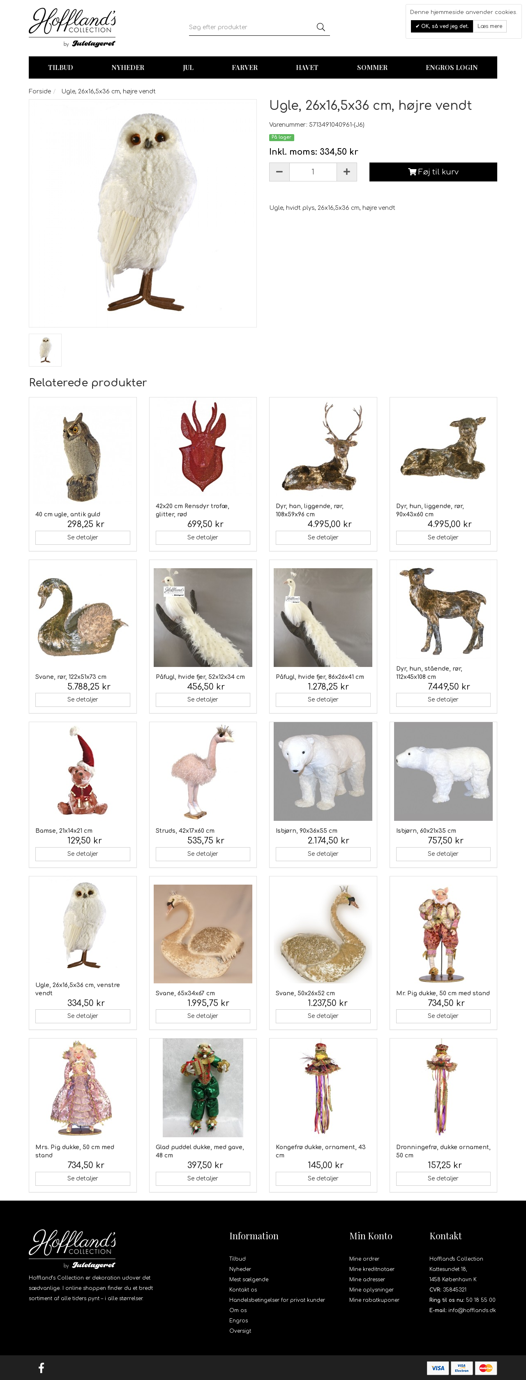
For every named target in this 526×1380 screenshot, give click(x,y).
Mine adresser (367, 1279)
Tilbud (237, 1259)
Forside (40, 91)
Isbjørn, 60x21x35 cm (426, 831)
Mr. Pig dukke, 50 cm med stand (443, 993)
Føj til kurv (433, 172)
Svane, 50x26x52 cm (305, 993)
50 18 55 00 (481, 1300)
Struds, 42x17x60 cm (185, 831)
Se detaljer (82, 537)
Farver (245, 67)
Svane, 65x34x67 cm (185, 993)
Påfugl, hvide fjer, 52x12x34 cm (200, 677)
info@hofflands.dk (472, 1310)
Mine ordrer (364, 1259)
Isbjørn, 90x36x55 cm (306, 831)
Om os (238, 1310)
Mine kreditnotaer (371, 1269)
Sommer (372, 67)
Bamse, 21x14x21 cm (63, 831)
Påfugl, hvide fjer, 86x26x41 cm (320, 677)
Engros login (452, 67)
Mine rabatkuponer (374, 1300)
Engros (238, 1321)
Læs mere (490, 26)
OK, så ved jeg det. (444, 26)
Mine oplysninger (371, 1290)
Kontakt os (243, 1290)
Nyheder (127, 67)
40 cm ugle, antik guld (67, 514)
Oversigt (240, 1331)
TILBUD (60, 67)
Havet (307, 67)
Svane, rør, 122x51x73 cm (70, 677)
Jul (188, 67)
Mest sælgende (248, 1279)
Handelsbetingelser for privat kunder (277, 1300)
